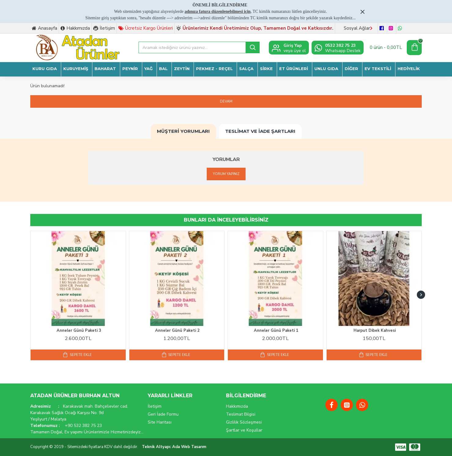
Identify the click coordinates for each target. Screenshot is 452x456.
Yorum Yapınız (226, 174)
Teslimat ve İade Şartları (260, 131)
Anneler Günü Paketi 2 (177, 330)
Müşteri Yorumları (183, 131)
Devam (226, 101)
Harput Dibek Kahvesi (375, 330)
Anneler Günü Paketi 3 (79, 330)
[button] (421, 295)
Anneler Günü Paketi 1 (276, 330)
